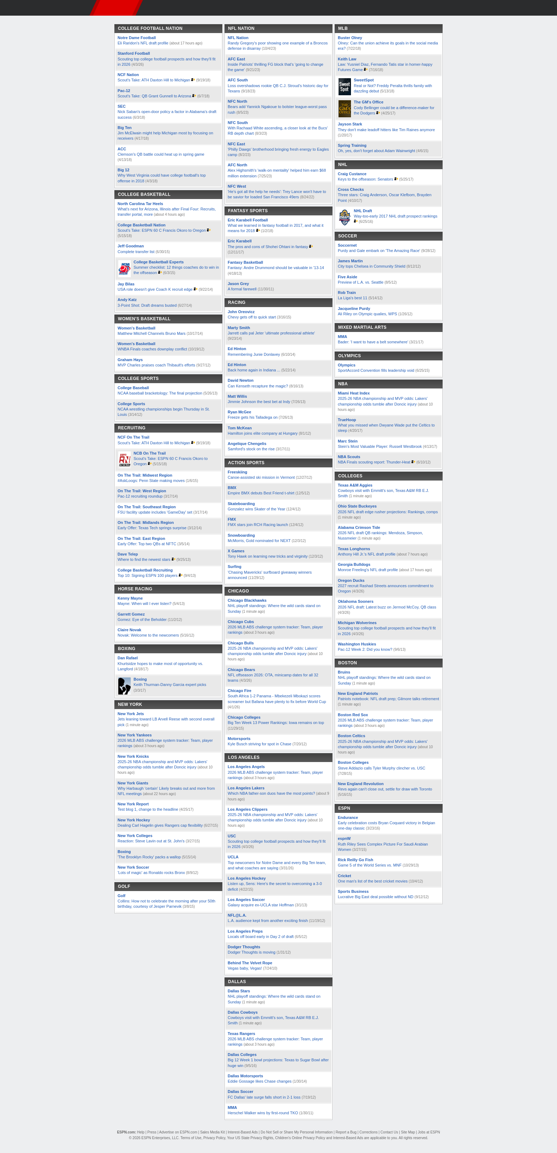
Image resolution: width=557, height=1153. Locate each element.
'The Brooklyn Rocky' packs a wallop (149, 857)
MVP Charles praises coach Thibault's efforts (156, 365)
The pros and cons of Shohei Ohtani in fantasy (268, 247)
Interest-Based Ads (243, 1132)
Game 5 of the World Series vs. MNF (370, 865)
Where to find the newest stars (144, 559)
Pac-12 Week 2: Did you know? (365, 649)
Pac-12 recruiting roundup (140, 496)
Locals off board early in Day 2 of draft (261, 936)
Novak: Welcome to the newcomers (148, 635)
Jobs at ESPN (429, 1132)
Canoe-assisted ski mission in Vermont (261, 477)
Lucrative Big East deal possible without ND (375, 897)
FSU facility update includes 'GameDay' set (155, 512)
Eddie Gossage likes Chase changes (260, 1081)
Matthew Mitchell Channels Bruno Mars (152, 333)
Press (152, 1132)
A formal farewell (242, 289)
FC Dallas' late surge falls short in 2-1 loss (264, 1097)
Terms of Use (190, 1138)
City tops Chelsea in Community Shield (372, 266)
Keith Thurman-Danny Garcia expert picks (170, 684)
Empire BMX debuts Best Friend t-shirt (261, 493)
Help (141, 1132)
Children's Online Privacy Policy (300, 1138)
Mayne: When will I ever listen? (145, 603)
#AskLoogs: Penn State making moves (151, 480)
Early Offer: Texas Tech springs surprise (152, 528)
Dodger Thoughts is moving (251, 952)
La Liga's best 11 (352, 298)
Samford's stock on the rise (251, 449)
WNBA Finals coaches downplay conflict (152, 349)
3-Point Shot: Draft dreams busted (147, 305)
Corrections (368, 1132)
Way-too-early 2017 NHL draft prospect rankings (395, 216)
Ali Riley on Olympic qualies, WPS (368, 314)
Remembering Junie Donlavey (254, 354)
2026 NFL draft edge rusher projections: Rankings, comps (388, 512)
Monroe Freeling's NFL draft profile (368, 570)
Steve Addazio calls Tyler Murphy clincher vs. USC (381, 768)
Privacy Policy (214, 1138)
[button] (452, 8)
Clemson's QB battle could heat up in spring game (161, 154)
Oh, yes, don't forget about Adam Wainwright (376, 151)
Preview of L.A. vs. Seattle (360, 282)
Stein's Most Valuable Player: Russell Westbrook (380, 446)
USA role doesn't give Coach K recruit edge (155, 289)
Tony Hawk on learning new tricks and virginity (268, 556)
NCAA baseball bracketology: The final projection (160, 393)
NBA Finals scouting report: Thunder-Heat (374, 462)
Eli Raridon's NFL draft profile (143, 43)
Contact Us (389, 1132)
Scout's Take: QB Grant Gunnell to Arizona (154, 96)
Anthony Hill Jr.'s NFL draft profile (366, 554)
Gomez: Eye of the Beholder (142, 619)
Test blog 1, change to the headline (148, 809)
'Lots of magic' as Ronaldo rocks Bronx (151, 872)
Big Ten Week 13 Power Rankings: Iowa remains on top (276, 722)
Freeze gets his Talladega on (252, 417)
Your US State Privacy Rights (250, 1138)
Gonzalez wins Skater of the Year (256, 509)
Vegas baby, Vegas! (245, 968)
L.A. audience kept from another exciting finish (268, 920)
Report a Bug (346, 1132)
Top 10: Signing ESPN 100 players (148, 575)
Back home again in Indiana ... (254, 370)
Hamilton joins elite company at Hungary (263, 433)
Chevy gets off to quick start (252, 317)
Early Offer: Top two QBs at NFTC (147, 544)
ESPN (116, 8)
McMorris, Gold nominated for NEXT (259, 540)
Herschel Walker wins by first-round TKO (263, 1113)
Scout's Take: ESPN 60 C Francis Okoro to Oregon (162, 230)
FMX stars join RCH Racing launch (258, 524)
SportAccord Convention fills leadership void (376, 370)
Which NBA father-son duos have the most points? (272, 793)
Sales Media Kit (212, 1132)
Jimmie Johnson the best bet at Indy (259, 401)
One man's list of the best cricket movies (373, 881)
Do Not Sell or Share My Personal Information (297, 1132)
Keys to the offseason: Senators (365, 179)
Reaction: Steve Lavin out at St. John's (151, 841)
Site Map (408, 1132)
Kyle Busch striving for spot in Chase (259, 744)
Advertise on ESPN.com (178, 1132)
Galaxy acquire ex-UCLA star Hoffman (261, 905)
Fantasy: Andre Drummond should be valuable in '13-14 (276, 268)
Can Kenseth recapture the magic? (258, 386)
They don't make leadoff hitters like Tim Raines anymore (386, 130)
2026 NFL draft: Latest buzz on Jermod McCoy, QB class (387, 607)
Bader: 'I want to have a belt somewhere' (373, 342)
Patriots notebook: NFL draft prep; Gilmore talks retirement (388, 699)
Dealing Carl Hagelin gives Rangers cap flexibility (160, 825)
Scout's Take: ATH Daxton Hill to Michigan (154, 80)
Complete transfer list (136, 252)
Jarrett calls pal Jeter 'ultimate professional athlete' (271, 333)
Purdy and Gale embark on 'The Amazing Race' (379, 250)
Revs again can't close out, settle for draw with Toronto (385, 789)
